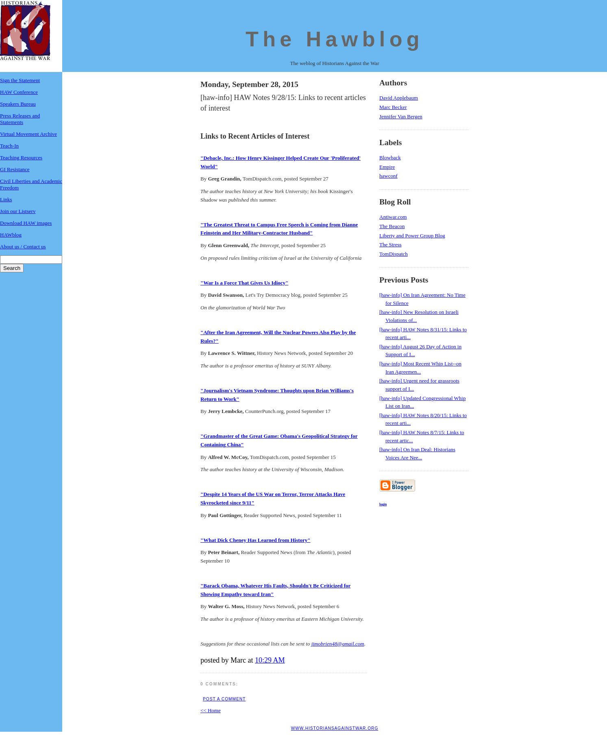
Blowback (390, 157)
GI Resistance (15, 169)
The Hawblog (335, 39)
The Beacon (392, 226)
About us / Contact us (23, 247)
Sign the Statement (20, 80)
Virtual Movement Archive (28, 134)
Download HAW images (26, 223)
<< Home (210, 710)
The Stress (390, 244)
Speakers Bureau (18, 104)
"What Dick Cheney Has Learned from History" (255, 540)
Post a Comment (224, 699)
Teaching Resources (21, 157)
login (383, 504)
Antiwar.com (393, 217)
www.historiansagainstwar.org (335, 728)
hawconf (388, 176)
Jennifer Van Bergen (400, 116)
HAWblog (11, 235)
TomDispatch (393, 254)
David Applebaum (398, 98)
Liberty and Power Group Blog (412, 236)
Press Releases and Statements (20, 119)
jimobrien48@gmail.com (337, 644)
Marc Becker (393, 107)
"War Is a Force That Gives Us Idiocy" (244, 283)
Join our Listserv (17, 211)
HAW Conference (19, 92)
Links (6, 199)
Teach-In (9, 146)
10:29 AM (270, 660)
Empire (387, 167)
